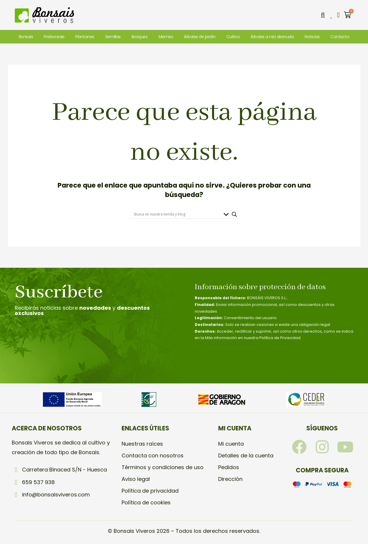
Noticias (312, 37)
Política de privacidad (150, 490)
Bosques (140, 37)
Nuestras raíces (142, 443)
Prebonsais (54, 37)
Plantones (84, 37)
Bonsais (26, 37)
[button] (322, 15)
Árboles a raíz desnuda (272, 37)
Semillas (113, 37)
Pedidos (228, 467)
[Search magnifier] (234, 214)
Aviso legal (136, 479)
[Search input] (177, 214)
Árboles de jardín (200, 37)
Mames (166, 37)
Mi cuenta (231, 443)
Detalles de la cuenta (245, 455)
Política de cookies (146, 502)
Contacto (339, 37)
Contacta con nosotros (153, 455)
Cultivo (233, 37)
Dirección (230, 479)
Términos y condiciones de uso (163, 467)
